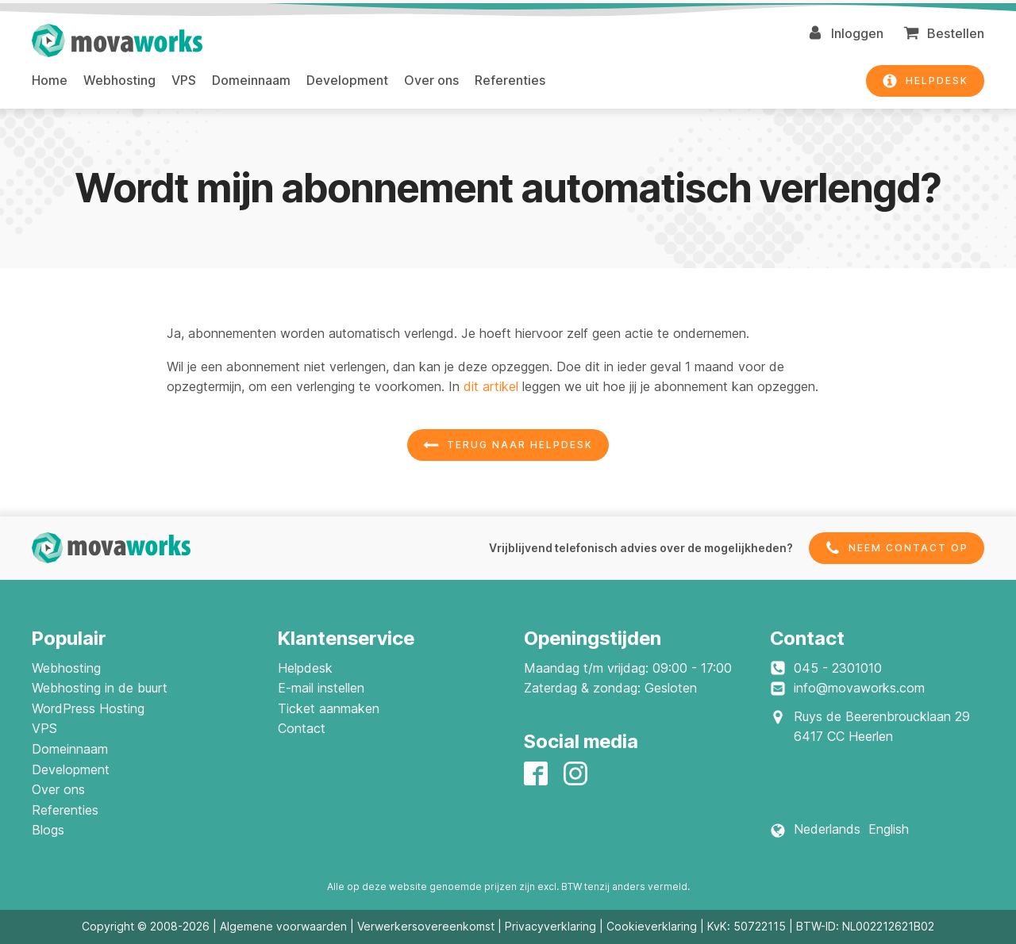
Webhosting (119, 80)
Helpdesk (305, 668)
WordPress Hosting (88, 708)
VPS (183, 80)
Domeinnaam (251, 80)
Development (347, 80)
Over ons (431, 80)
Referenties (510, 80)
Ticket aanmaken (328, 708)
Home (49, 80)
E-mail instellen (321, 688)
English (888, 829)
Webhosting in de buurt (99, 688)
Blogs (48, 830)
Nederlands (827, 829)
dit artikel (491, 386)
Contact (301, 728)
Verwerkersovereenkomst (426, 926)
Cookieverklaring (651, 926)
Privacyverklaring (550, 926)
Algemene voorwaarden (283, 926)
